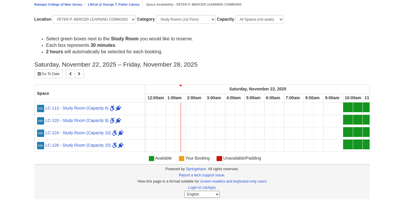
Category (146, 19)
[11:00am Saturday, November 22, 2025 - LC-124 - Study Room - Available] (368, 132)
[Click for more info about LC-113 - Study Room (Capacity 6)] (41, 108)
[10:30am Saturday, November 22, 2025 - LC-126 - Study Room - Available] (358, 144)
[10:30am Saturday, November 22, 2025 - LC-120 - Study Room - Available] (358, 120)
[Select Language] (202, 194)
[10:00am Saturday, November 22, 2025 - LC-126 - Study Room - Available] (348, 144)
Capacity (225, 19)
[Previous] (70, 73)
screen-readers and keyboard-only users (233, 181)
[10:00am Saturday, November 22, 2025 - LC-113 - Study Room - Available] (348, 107)
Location (42, 19)
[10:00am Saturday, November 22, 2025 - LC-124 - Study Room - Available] (348, 132)
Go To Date (49, 74)
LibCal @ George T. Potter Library (114, 4)
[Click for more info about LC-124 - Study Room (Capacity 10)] (41, 132)
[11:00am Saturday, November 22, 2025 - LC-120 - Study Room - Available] (368, 120)
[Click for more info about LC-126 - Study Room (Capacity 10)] (41, 145)
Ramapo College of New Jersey (58, 4)
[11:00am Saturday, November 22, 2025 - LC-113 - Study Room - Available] (368, 107)
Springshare (196, 169)
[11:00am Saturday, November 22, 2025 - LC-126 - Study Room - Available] (368, 144)
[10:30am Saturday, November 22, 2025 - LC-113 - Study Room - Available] (358, 107)
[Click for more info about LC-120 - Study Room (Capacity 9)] (41, 120)
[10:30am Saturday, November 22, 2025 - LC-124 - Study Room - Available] (358, 132)
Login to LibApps (202, 188)
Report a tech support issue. (202, 175)
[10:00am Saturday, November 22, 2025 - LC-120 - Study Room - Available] (348, 120)
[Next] (79, 73)
